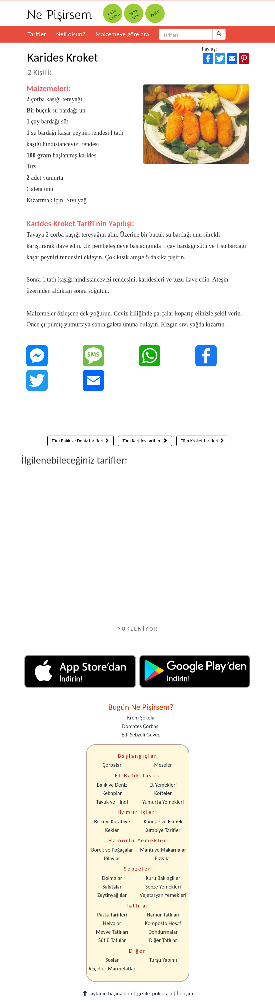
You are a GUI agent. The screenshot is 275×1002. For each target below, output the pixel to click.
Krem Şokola (141, 717)
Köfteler (163, 793)
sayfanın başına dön (107, 993)
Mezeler (163, 765)
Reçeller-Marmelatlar (112, 968)
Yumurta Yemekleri (163, 802)
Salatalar (112, 887)
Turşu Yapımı (163, 960)
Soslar (112, 960)
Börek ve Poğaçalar (112, 850)
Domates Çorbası (141, 726)
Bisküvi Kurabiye (112, 821)
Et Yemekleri (163, 785)
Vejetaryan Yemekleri (163, 895)
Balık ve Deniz (112, 785)
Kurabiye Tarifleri (163, 830)
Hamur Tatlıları (163, 914)
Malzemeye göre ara (122, 34)
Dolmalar (112, 878)
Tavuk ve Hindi (112, 802)
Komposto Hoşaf (163, 923)
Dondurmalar (163, 932)
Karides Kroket (63, 63)
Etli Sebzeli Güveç (141, 734)
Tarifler (37, 34)
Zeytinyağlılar (112, 895)
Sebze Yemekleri (163, 887)
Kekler (112, 830)
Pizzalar (163, 858)
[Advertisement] (138, 415)
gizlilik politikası (154, 993)
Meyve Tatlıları (112, 932)
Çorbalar (112, 765)
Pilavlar (112, 858)
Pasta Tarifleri (112, 914)
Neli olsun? (70, 34)
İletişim (185, 993)
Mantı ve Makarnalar (163, 850)
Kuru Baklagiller (163, 878)
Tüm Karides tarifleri (144, 441)
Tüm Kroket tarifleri (202, 441)
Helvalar (112, 923)
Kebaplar (112, 793)
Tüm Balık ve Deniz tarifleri (80, 441)
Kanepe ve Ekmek (163, 821)
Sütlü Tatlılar (112, 940)
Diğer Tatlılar (163, 940)
